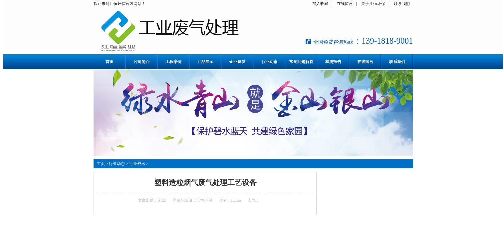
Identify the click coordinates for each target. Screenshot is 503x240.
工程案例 (173, 61)
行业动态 (269, 61)
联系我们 (402, 3)
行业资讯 (137, 163)
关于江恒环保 (373, 3)
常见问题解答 (301, 61)
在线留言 (345, 3)
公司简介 (141, 61)
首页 (110, 61)
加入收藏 (320, 3)
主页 (101, 163)
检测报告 (333, 61)
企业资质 (237, 61)
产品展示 (205, 61)
